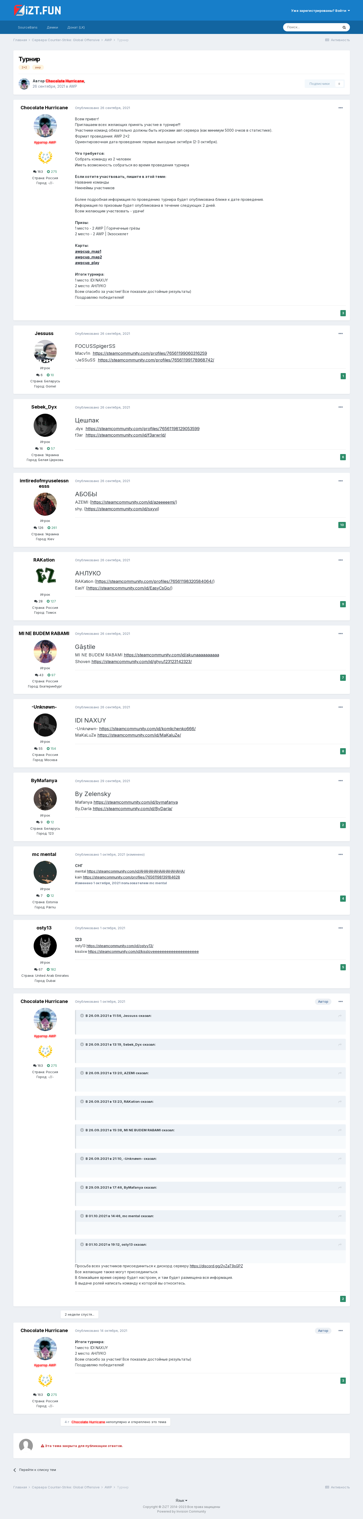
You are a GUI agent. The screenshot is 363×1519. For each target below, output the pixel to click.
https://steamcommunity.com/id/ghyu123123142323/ (141, 661)
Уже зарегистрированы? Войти (320, 10)
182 (51, 969)
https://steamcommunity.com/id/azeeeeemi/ (133, 502)
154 (51, 748)
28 (38, 601)
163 (38, 171)
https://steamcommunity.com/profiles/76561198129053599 (143, 428)
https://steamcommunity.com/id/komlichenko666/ (147, 728)
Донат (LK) (76, 27)
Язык (181, 1500)
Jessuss (44, 333)
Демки (52, 27)
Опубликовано (102, 108)
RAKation (44, 560)
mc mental (44, 854)
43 (39, 675)
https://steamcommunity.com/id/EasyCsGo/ (129, 588)
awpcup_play (87, 262)
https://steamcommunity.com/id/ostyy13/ (120, 946)
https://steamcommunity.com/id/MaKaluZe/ (139, 735)
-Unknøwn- (44, 707)
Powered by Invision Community (181, 1511)
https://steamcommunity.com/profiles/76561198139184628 (131, 877)
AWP (73, 86)
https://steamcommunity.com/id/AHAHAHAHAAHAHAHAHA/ (136, 871)
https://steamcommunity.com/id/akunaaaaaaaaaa (171, 654)
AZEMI (129, 1073)
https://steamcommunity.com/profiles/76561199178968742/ (156, 360)
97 (51, 675)
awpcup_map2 (88, 257)
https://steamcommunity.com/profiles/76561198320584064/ (154, 581)
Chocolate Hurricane (44, 107)
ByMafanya (44, 780)
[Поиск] (311, 27)
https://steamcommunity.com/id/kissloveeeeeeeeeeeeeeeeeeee (143, 951)
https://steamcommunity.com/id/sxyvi (122, 508)
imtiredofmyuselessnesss (44, 483)
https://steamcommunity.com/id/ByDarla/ (132, 808)
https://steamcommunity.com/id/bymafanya (136, 802)
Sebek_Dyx (44, 407)
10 (50, 375)
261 (52, 528)
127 (51, 601)
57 (51, 448)
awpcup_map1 (88, 251)
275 (52, 171)
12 (50, 822)
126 (38, 528)
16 (39, 448)
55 (38, 748)
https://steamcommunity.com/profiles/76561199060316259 (150, 353)
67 (38, 969)
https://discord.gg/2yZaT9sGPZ (216, 1266)
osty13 (44, 927)
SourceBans (28, 27)
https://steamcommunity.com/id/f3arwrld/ (126, 435)
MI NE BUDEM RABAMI (44, 633)
